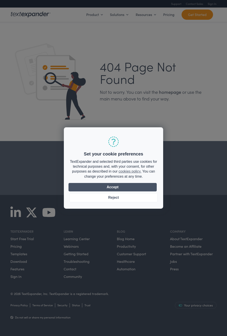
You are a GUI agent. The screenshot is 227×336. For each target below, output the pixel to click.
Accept (112, 187)
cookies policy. (130, 171)
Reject (113, 197)
